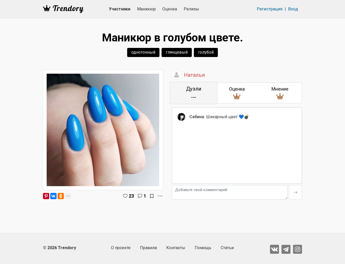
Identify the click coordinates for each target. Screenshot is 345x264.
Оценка (169, 9)
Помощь (203, 247)
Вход (293, 8)
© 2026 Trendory (59, 247)
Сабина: (197, 116)
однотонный (143, 52)
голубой (206, 52)
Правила (148, 247)
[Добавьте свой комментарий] (230, 192)
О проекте (121, 247)
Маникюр (146, 9)
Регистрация (269, 8)
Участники (119, 9)
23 (131, 196)
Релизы (191, 9)
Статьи (227, 247)
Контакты (175, 247)
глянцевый (177, 52)
